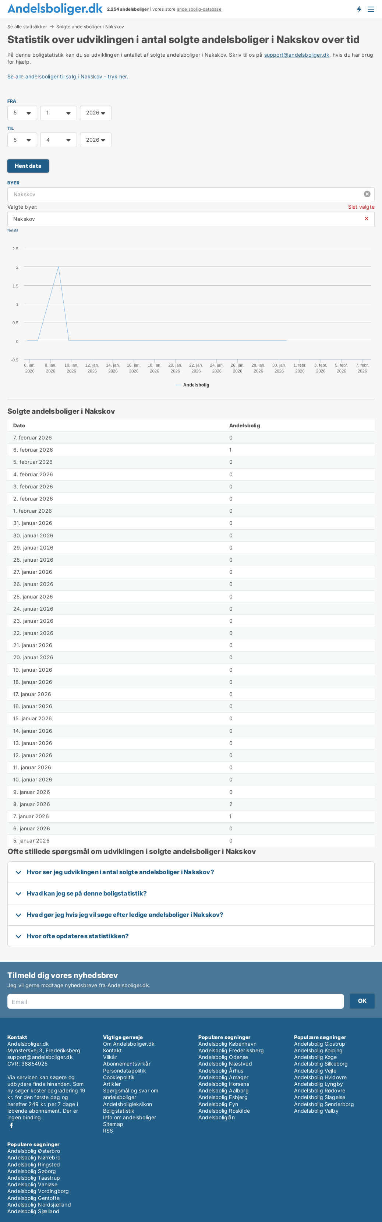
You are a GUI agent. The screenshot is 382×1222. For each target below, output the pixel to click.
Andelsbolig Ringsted (33, 1164)
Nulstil (12, 230)
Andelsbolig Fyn (218, 1104)
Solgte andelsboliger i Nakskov (90, 27)
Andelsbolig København (227, 1044)
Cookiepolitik (119, 1077)
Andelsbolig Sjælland (33, 1211)
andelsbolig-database (199, 9)
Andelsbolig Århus (220, 1070)
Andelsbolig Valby (316, 1111)
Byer (13, 183)
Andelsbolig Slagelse (320, 1097)
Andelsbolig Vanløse (32, 1184)
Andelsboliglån (216, 1117)
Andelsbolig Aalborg (223, 1090)
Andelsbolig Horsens (223, 1084)
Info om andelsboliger (129, 1117)
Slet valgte (361, 207)
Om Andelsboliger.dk (129, 1044)
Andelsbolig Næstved (225, 1063)
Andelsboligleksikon (127, 1104)
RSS (108, 1130)
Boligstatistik (119, 1111)
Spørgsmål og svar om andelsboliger (131, 1093)
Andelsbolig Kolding (318, 1050)
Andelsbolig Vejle (315, 1070)
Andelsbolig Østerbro (33, 1151)
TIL (10, 128)
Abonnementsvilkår (127, 1063)
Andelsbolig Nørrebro (33, 1157)
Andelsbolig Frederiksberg (231, 1050)
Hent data (28, 165)
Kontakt (112, 1050)
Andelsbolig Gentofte (33, 1198)
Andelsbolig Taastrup (33, 1178)
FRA (12, 101)
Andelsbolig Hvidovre (320, 1077)
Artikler (112, 1084)
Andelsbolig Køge (315, 1057)
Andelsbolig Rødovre (320, 1090)
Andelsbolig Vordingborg (38, 1191)
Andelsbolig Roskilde (224, 1111)
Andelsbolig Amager (223, 1077)
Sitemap (113, 1124)
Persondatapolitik (124, 1070)
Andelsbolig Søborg (31, 1171)
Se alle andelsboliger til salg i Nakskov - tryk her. (67, 76)
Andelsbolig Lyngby (318, 1084)
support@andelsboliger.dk (297, 55)
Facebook (11, 1125)
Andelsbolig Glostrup (320, 1044)
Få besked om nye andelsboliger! (359, 9)
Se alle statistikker (27, 26)
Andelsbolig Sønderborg (324, 1104)
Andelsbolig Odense (223, 1057)
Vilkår (110, 1057)
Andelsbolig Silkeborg (321, 1063)
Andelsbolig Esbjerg (223, 1097)
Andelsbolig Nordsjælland (39, 1204)
